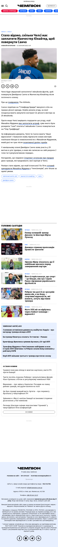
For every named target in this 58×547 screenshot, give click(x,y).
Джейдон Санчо (8, 180)
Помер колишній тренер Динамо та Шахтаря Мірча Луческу (38, 234)
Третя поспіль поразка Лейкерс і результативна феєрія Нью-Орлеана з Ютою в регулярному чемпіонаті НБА (28, 378)
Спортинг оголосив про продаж (39, 158)
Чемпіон (3, 31)
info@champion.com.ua (34, 488)
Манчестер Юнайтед (28, 176)
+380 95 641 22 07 (32, 495)
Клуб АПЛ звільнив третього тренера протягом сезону (27, 356)
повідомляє (13, 102)
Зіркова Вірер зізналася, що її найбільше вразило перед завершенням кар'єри (39, 264)
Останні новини (10, 366)
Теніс (39, 11)
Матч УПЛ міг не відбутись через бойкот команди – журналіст (38, 311)
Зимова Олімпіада (9, 11)
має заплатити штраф (29, 123)
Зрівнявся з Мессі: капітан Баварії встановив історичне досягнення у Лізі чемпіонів (27, 399)
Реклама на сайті (13, 476)
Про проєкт (25, 476)
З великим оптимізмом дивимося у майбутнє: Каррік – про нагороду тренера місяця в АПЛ (28, 331)
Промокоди (29, 479)
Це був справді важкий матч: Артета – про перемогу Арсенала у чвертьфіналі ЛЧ (26, 392)
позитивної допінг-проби (35, 142)
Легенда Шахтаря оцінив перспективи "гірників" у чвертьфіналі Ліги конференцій (25, 406)
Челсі (40, 176)
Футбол (23, 11)
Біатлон (48, 11)
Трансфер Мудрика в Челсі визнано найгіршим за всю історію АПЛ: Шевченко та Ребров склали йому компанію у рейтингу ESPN (28, 349)
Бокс (32, 11)
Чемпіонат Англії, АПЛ (10, 176)
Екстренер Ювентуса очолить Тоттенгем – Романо (25, 337)
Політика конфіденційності (41, 476)
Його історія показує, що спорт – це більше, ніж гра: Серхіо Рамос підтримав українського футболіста (40, 279)
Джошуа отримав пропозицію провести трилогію (39, 248)
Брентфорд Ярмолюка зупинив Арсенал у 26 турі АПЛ (26, 342)
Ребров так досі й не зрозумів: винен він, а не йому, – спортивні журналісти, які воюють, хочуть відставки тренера (40, 296)
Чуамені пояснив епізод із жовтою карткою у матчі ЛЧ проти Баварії (27, 371)
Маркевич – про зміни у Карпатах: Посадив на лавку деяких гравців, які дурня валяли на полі (26, 385)
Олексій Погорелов (8, 45)
